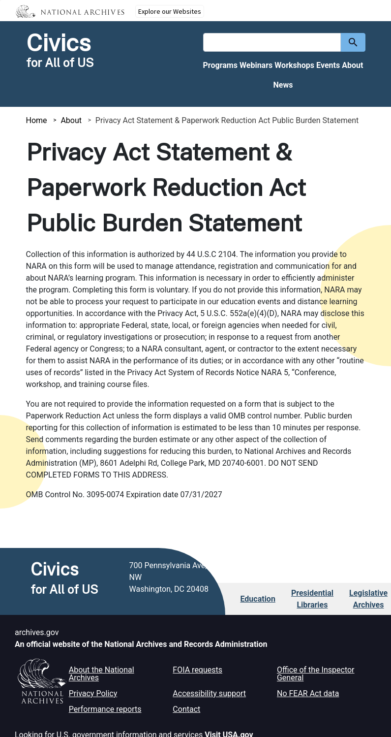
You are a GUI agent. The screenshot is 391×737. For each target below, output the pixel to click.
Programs (220, 65)
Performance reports (105, 709)
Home (36, 120)
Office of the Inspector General (316, 673)
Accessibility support (209, 693)
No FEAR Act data (308, 693)
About (352, 65)
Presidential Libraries (312, 598)
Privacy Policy (93, 693)
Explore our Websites (169, 11)
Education (258, 599)
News (283, 85)
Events (328, 65)
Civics (58, 43)
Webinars (256, 65)
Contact (186, 709)
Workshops (294, 65)
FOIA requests (197, 669)
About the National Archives (101, 673)
